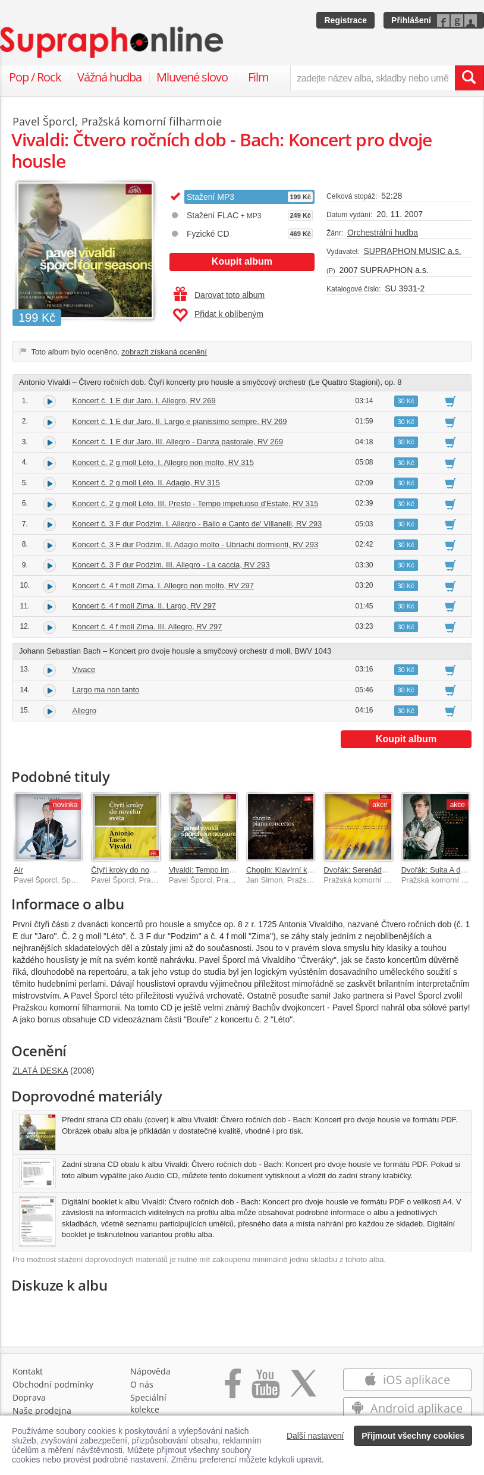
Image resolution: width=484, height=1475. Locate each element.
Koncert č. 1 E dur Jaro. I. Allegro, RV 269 (144, 400)
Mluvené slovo (192, 77)
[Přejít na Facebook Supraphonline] (233, 1390)
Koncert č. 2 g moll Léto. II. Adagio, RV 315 (146, 482)
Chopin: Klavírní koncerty (289, 869)
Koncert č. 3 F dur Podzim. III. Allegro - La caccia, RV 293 (171, 564)
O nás (141, 1384)
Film (258, 77)
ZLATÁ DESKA (40, 1070)
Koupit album (242, 261)
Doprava (29, 1397)
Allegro (84, 710)
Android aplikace (407, 1408)
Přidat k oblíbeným (217, 315)
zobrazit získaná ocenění (164, 351)
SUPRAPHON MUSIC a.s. (412, 251)
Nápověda (150, 1371)
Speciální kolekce (148, 1403)
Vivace (84, 669)
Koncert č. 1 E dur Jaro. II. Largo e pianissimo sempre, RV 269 (180, 421)
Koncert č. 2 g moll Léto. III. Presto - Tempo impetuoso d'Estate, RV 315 (196, 503)
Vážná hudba (109, 77)
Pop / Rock (35, 77)
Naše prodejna (41, 1410)
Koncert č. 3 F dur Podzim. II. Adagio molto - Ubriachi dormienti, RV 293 (196, 544)
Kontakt (27, 1371)
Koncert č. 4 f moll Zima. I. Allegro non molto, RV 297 (163, 585)
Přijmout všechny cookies (413, 1436)
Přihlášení (411, 20)
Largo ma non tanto (106, 689)
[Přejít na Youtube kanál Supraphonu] (265, 1390)
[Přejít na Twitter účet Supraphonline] (303, 1390)
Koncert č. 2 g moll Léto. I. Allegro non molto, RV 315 (163, 462)
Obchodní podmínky (52, 1384)
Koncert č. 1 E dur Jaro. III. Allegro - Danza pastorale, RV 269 (178, 441)
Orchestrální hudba (382, 232)
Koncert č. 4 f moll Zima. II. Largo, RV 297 (144, 605)
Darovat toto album (219, 295)
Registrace (345, 20)
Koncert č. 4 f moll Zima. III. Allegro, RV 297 (147, 626)
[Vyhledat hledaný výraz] (469, 77)
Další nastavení (315, 1436)
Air (18, 869)
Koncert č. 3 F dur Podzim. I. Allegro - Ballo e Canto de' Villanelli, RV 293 (197, 523)
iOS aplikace (407, 1380)
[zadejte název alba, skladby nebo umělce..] (372, 77)
